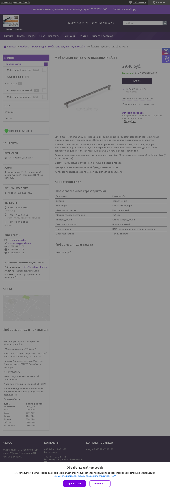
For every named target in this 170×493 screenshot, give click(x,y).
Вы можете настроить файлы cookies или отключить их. (84, 476)
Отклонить (100, 483)
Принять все (74, 483)
